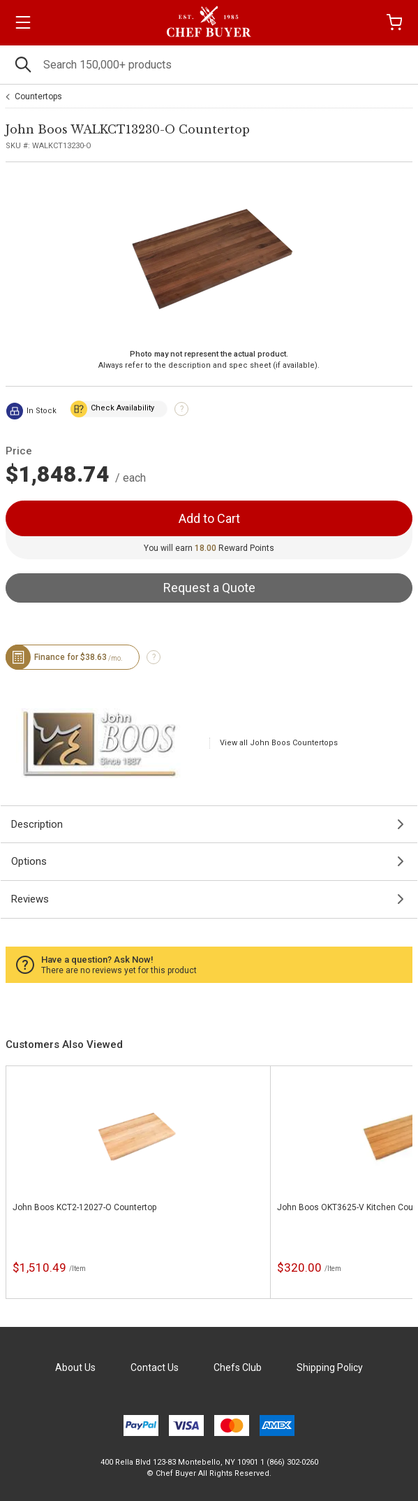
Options (29, 861)
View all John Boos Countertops (279, 742)
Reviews (30, 899)
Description (37, 824)
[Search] (209, 64)
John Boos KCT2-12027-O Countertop (84, 1207)
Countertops (38, 96)
